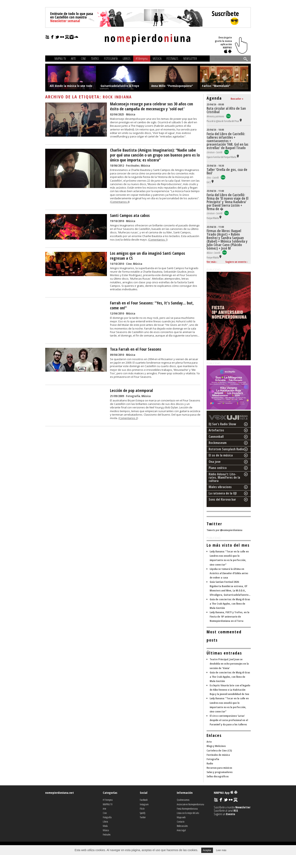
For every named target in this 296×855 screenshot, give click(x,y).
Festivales (172, 58)
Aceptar (207, 850)
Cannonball (216, 436)
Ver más (211, 262)
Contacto (180, 821)
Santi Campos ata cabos (130, 215)
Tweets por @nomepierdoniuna (224, 530)
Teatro (95, 58)
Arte (73, 58)
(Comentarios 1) (158, 239)
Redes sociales (182, 826)
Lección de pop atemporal (131, 390)
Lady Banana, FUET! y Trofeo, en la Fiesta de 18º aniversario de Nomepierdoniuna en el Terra (229, 616)
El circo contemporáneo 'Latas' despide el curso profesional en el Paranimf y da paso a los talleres (229, 720)
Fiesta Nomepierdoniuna (187, 808)
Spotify (142, 813)
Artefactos (216, 430)
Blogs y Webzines (216, 746)
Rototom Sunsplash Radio (226, 449)
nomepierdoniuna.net (59, 792)
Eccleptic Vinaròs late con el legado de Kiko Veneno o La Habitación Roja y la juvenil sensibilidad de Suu (230, 689)
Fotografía (111, 58)
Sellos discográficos (218, 776)
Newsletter (190, 58)
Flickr (142, 808)
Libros (127, 58)
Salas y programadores (219, 772)
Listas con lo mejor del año (188, 813)
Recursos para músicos (219, 768)
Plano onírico (218, 468)
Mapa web (181, 817)
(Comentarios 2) (128, 418)
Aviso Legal (181, 830)
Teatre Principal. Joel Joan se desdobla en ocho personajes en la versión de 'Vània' (229, 663)
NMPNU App (225, 792)
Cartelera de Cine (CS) (219, 750)
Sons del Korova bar (222, 499)
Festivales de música (218, 755)
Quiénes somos (183, 800)
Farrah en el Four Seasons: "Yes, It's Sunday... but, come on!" (152, 305)
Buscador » (237, 98)
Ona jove (215, 461)
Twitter (143, 817)
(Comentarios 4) (120, 202)
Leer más (221, 850)
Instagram (144, 804)
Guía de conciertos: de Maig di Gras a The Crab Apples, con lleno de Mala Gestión (230, 603)
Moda (105, 826)
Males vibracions (220, 487)
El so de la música (221, 455)
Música (157, 58)
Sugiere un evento (235, 262)
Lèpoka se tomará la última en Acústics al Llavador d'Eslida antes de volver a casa (229, 573)
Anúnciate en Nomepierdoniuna (190, 804)
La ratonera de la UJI (223, 493)
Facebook (144, 800)
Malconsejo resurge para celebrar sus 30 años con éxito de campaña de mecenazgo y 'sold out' (151, 106)
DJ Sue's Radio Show (222, 424)
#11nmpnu (108, 800)
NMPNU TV (60, 58)
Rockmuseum (218, 442)
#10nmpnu (142, 58)
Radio (210, 763)
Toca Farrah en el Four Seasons (135, 349)
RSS (236, 810)
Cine (83, 58)
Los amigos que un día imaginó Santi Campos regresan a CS (147, 255)
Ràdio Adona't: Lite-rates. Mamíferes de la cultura (224, 477)
